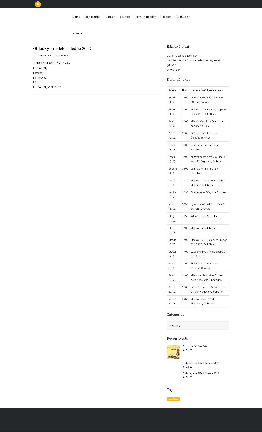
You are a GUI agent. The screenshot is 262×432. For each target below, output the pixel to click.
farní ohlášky (44, 63)
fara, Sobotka (202, 102)
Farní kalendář (145, 16)
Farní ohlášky (40, 68)
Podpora (166, 16)
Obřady (110, 16)
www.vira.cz (173, 69)
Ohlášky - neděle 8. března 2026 (201, 363)
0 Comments (62, 56)
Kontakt (78, 33)
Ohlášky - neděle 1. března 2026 (201, 373)
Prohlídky (183, 16)
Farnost (125, 16)
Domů (76, 16)
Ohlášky (175, 325)
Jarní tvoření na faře (195, 346)
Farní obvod (39, 77)
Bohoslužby (93, 16)
